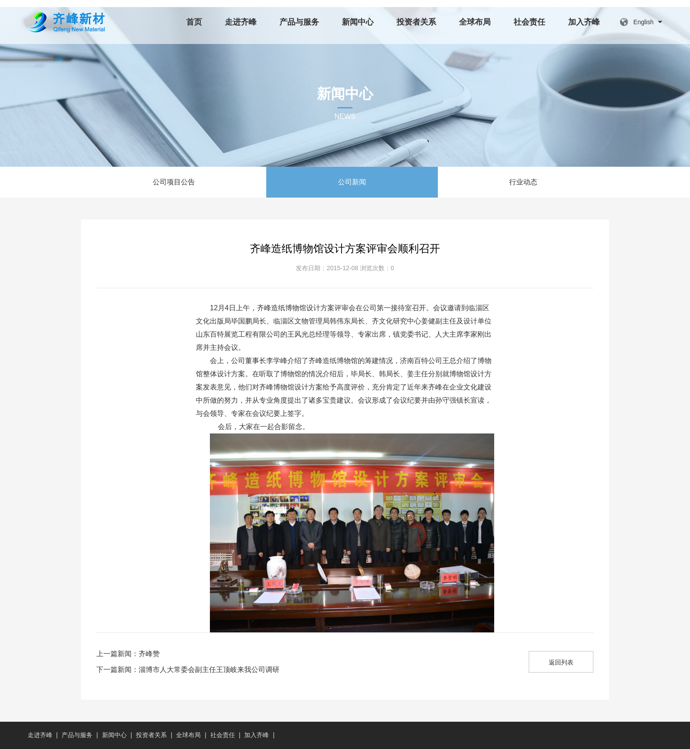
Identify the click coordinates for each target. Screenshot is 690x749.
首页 (194, 22)
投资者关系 (416, 22)
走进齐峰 (241, 22)
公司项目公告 (174, 182)
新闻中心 (358, 22)
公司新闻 (352, 182)
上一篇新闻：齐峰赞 (128, 653)
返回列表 (561, 662)
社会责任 (529, 22)
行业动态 (523, 182)
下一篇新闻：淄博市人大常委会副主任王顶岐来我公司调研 (187, 669)
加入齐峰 (584, 22)
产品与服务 (299, 22)
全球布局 (475, 22)
